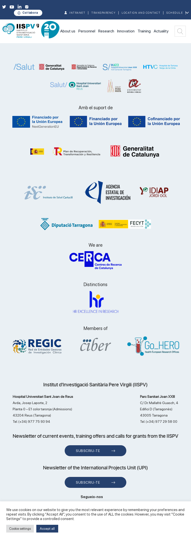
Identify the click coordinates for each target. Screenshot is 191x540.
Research (106, 31)
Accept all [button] (47, 529)
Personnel (86, 31)
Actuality (161, 31)
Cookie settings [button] (20, 529)
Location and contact (141, 12)
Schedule (174, 12)
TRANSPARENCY (103, 12)
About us (67, 31)
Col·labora (30, 12)
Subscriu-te (88, 451)
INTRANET (77, 12)
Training (144, 31)
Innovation (126, 31)
